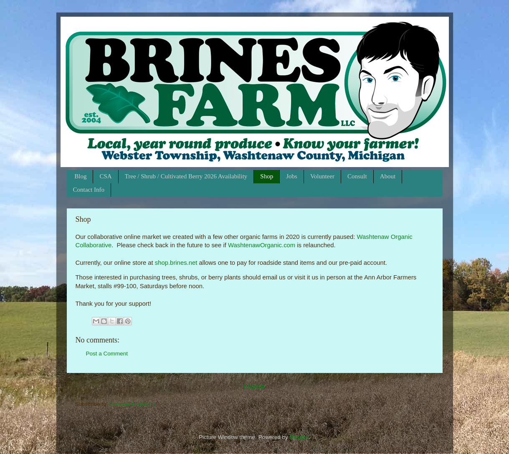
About (388, 176)
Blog (80, 176)
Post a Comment (107, 353)
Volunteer (322, 176)
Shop (266, 176)
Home (254, 386)
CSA (105, 176)
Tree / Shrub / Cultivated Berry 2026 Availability (186, 176)
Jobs (291, 176)
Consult (357, 176)
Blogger (299, 437)
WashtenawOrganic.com (261, 245)
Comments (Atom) (132, 404)
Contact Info (88, 189)
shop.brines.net (176, 262)
